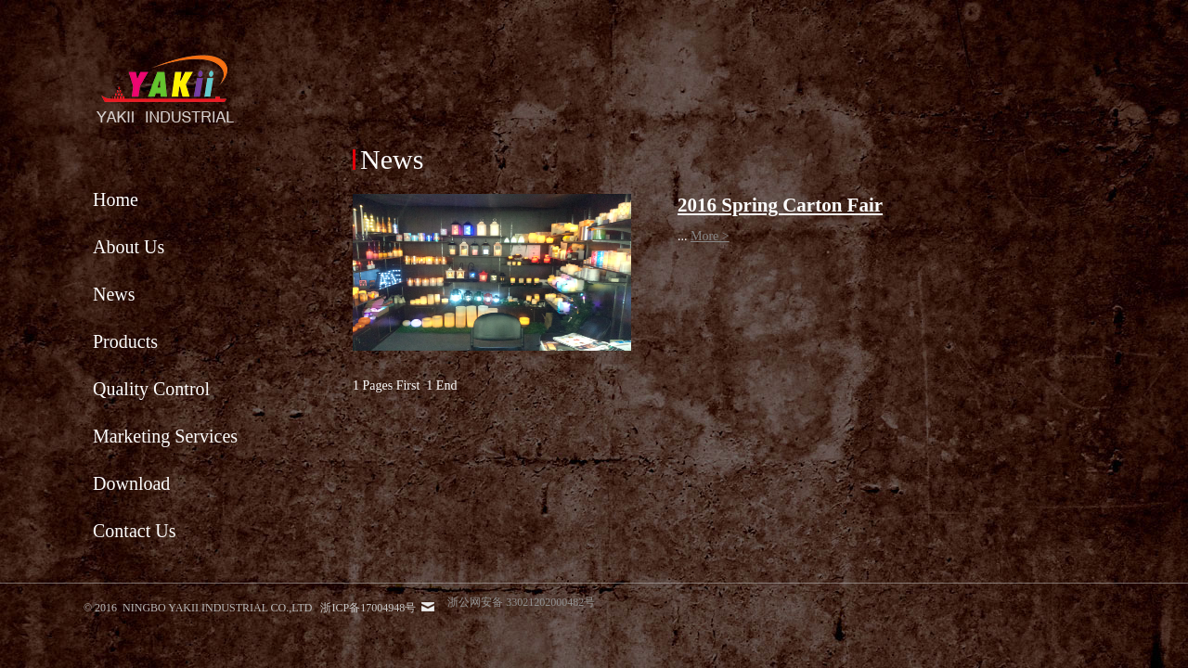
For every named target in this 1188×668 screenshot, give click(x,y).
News (114, 294)
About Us (128, 247)
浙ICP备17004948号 (368, 607)
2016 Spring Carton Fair (780, 205)
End (447, 385)
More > (710, 236)
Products (125, 341)
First (408, 385)
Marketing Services (165, 436)
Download (131, 483)
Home (115, 199)
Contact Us (134, 530)
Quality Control (151, 389)
